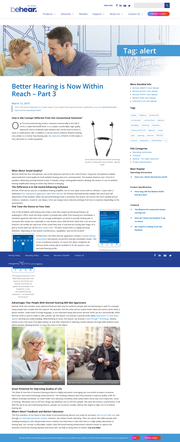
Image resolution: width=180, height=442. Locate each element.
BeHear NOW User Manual (144, 98)
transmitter (157, 140)
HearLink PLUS (138, 130)
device (161, 120)
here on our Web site (106, 415)
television (144, 140)
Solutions (66, 14)
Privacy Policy (14, 255)
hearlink (156, 125)
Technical (136, 155)
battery (142, 115)
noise (160, 130)
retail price (56, 136)
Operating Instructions (142, 152)
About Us (115, 14)
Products (48, 14)
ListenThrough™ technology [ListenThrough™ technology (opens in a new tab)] (97, 318)
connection (149, 120)
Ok (135, 438)
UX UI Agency (31, 263)
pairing (141, 135)
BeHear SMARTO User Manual (145, 88)
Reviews (83, 14)
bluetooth (154, 115)
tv (166, 140)
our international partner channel (33, 418)
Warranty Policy (32, 255)
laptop (151, 130)
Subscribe (108, 5)
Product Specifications (142, 162)
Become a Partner (62, 255)
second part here (33, 110)
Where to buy (158, 13)
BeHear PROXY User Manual (144, 94)
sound (134, 140)
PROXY (159, 135)
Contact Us (134, 14)
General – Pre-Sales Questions (145, 158)
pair (133, 135)
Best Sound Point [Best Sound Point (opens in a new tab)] (45, 227)
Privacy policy (151, 438)
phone (150, 135)
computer (136, 120)
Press (46, 255)
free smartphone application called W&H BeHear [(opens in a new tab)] (42, 193)
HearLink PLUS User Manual (144, 101)
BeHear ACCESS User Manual (144, 91)
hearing (145, 125)
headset (135, 125)
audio (133, 115)
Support (97, 14)
